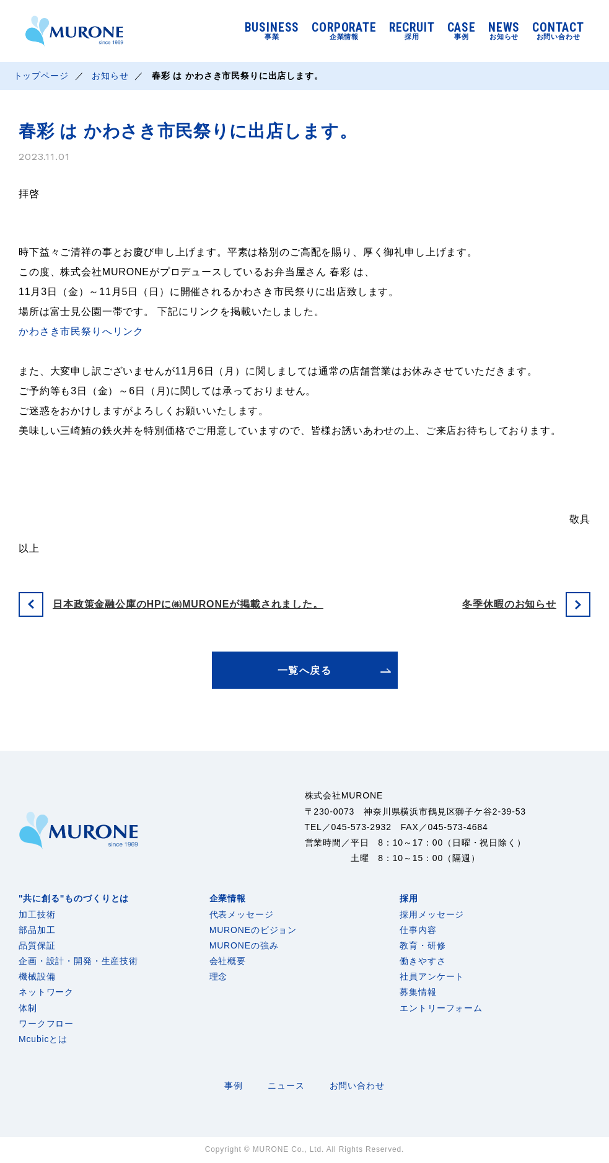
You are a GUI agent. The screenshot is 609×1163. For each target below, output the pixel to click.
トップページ (41, 76)
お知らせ (110, 76)
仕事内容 (418, 930)
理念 (218, 976)
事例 (233, 1085)
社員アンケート (432, 976)
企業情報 (227, 898)
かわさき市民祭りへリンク (81, 331)
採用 (409, 898)
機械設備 (37, 976)
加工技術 (37, 914)
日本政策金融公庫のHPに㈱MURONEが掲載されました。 (188, 604)
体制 (28, 1008)
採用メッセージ (432, 914)
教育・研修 (422, 945)
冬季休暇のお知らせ (509, 604)
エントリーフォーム (441, 1008)
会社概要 (227, 961)
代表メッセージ (241, 914)
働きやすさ (422, 961)
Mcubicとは (43, 1039)
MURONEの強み (244, 945)
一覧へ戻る (305, 670)
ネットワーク (46, 992)
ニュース (286, 1085)
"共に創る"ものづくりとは (74, 898)
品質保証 (37, 945)
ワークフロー (46, 1023)
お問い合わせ (357, 1085)
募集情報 (418, 992)
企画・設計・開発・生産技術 (78, 961)
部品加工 (37, 930)
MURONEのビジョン (253, 930)
